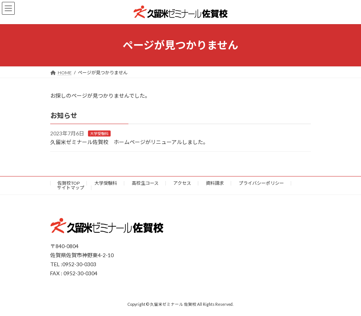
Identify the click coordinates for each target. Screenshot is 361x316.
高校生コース (145, 183)
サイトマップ (70, 187)
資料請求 (215, 183)
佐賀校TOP (68, 183)
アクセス (182, 183)
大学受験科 (99, 133)
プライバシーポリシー (261, 183)
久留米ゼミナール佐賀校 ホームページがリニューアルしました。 (129, 142)
